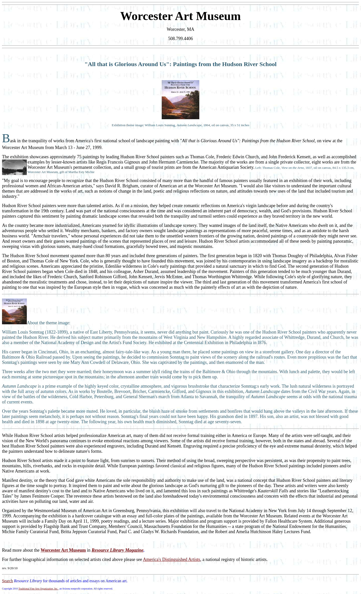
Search (7, 581)
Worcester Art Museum (63, 550)
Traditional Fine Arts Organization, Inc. (38, 588)
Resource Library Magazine (117, 550)
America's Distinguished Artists (171, 559)
